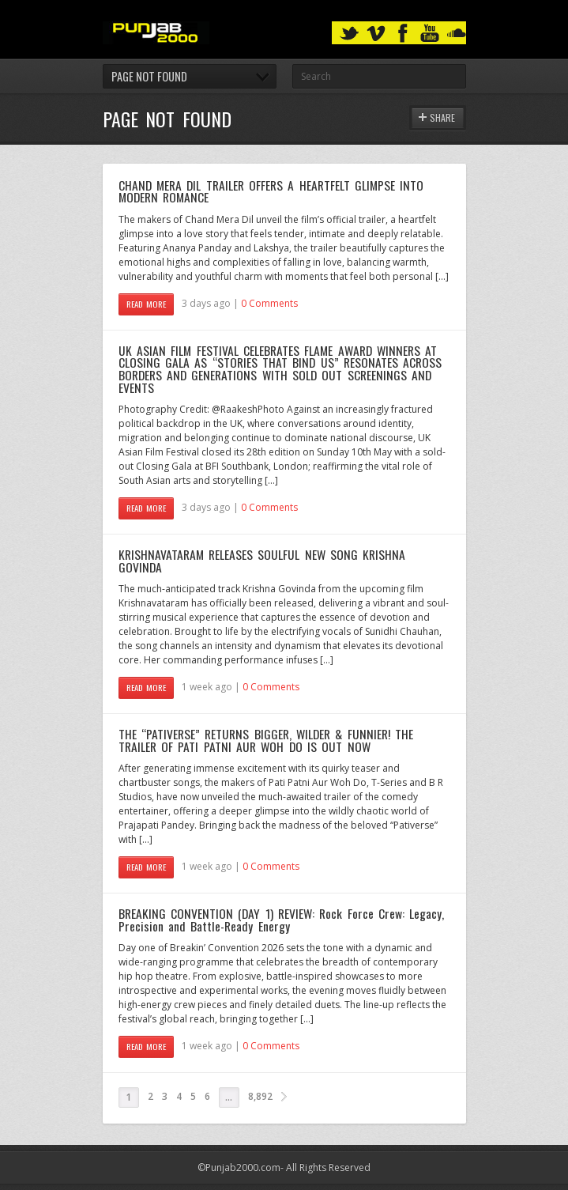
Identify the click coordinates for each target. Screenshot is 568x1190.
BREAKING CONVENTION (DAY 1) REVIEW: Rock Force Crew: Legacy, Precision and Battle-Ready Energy (281, 919)
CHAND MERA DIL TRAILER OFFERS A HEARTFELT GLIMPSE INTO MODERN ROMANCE (271, 191)
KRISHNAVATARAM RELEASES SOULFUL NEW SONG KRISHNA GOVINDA (262, 560)
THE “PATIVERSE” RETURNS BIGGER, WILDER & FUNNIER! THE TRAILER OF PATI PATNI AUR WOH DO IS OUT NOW (265, 740)
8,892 (260, 1096)
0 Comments (269, 303)
